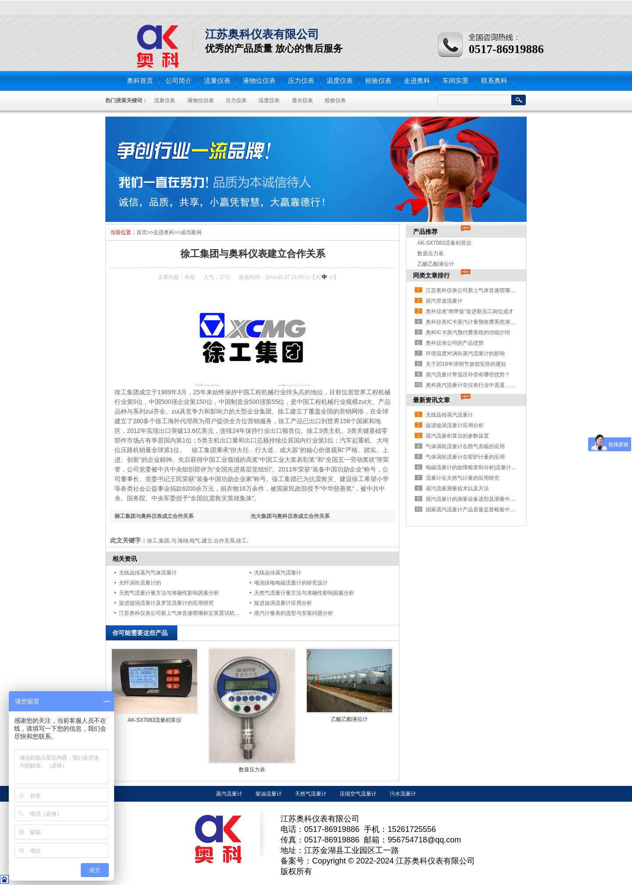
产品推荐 (425, 231)
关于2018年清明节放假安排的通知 (466, 364)
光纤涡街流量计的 (140, 583)
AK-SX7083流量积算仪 (155, 720)
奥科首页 (140, 80)
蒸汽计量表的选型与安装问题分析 (293, 613)
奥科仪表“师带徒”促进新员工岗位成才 (470, 311)
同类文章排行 (431, 275)
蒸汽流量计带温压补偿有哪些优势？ (468, 374)
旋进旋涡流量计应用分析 (283, 603)
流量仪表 (217, 80)
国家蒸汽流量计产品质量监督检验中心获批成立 (481, 510)
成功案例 (190, 232)
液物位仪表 (259, 80)
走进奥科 (417, 80)
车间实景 (455, 80)
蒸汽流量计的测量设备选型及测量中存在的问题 (481, 499)
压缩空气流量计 (358, 794)
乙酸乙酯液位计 (349, 719)
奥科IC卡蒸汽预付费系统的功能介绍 (468, 332)
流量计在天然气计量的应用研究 (462, 478)
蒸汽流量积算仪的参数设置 (457, 436)
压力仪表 (301, 80)
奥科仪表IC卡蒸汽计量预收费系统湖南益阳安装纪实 (486, 322)
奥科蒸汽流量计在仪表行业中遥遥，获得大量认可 (484, 385)
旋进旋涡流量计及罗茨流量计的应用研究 (166, 603)
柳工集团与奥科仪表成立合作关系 (154, 516)
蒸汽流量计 (229, 794)
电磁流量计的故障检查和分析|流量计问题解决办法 (484, 467)
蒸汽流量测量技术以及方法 (457, 488)
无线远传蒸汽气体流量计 (148, 573)
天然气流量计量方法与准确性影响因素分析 (169, 593)
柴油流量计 (268, 794)
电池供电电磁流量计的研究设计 (291, 583)
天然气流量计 (311, 794)
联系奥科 (494, 80)
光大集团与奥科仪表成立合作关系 (290, 516)
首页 (141, 232)
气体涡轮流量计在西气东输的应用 (465, 446)
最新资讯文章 (431, 399)
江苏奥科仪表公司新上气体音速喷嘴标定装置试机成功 (182, 613)
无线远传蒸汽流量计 (278, 573)
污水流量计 (403, 794)
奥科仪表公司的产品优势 (455, 343)
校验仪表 (378, 80)
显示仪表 (302, 100)
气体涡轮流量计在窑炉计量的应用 (465, 457)
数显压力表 (252, 770)
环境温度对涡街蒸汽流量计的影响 (465, 353)
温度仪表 (340, 80)
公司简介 (178, 80)
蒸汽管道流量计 (444, 301)
